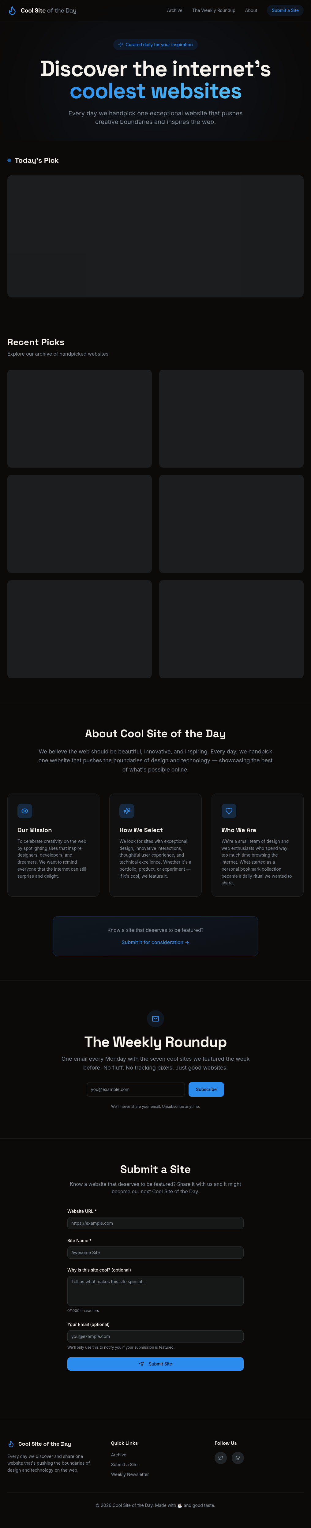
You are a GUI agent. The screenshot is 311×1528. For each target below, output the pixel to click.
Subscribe (206, 1089)
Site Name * (79, 1240)
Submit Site (155, 1363)
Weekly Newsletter (130, 1474)
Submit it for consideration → (155, 942)
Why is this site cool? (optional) (99, 1269)
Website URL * (82, 1211)
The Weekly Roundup (213, 10)
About (251, 10)
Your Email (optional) (88, 1324)
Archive (174, 10)
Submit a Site (285, 10)
